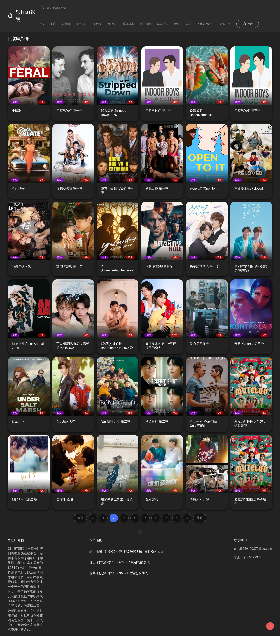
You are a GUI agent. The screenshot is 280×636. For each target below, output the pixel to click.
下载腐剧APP (205, 23)
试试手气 (162, 23)
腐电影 (66, 23)
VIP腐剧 (112, 23)
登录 (248, 24)
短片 (53, 23)
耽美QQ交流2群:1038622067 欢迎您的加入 (119, 562)
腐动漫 (97, 23)
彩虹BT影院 (22, 16)
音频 (177, 23)
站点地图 (95, 552)
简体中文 (224, 23)
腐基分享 (128, 23)
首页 (80, 518)
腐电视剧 (81, 23)
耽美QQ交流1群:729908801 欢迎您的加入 (134, 552)
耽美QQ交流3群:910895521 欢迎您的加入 (118, 573)
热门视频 (145, 23)
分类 (188, 23)
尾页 (200, 518)
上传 (41, 23)
